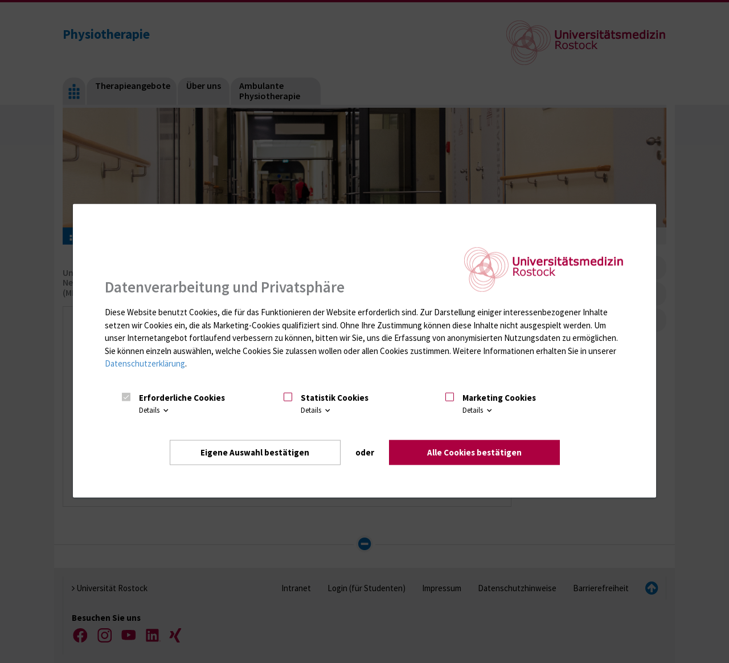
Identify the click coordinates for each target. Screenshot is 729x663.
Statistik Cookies (334, 397)
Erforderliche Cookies (182, 397)
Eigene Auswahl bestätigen (254, 452)
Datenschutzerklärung (145, 363)
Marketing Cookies (499, 397)
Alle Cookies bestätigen (474, 452)
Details (154, 410)
